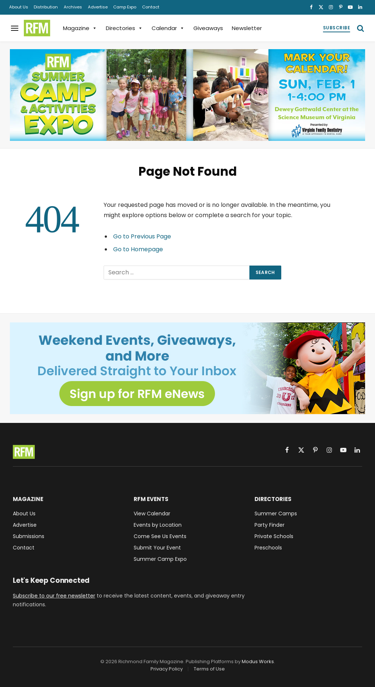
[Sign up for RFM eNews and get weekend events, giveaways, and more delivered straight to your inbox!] (187, 368)
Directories (124, 28)
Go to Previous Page (142, 236)
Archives (73, 7)
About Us (18, 7)
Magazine (80, 28)
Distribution (46, 7)
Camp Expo (124, 7)
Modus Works (258, 661)
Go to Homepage (138, 249)
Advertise (98, 7)
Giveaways (208, 28)
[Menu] (14, 28)
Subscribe (336, 28)
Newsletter (247, 28)
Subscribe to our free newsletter (54, 595)
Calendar (168, 28)
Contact (150, 7)
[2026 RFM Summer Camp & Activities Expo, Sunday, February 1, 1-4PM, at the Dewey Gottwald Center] (187, 95)
